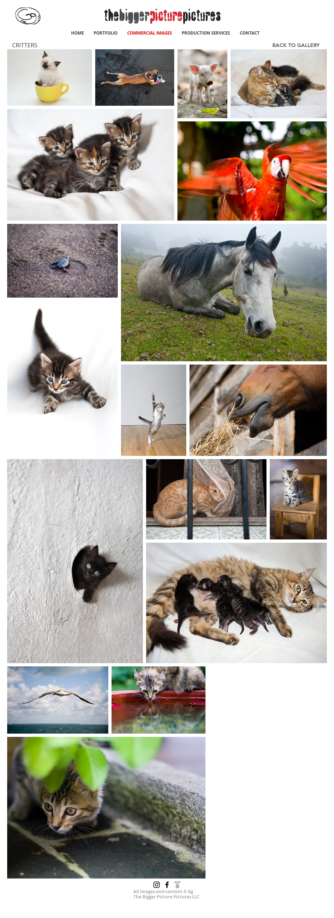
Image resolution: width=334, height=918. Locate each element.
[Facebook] (167, 884)
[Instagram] (156, 884)
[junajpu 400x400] (177, 884)
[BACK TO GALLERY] (296, 45)
